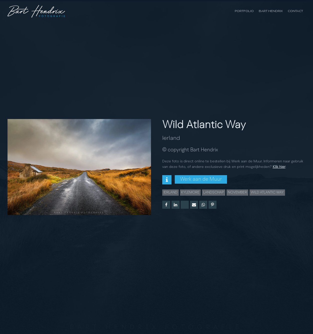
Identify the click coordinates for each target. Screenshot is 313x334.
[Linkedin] (176, 205)
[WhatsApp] (203, 205)
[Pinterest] (212, 205)
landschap (213, 192)
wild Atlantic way (267, 192)
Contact (295, 11)
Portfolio (244, 11)
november (237, 192)
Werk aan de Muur (201, 179)
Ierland (171, 138)
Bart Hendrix (271, 11)
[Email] (194, 205)
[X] (185, 205)
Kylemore (190, 192)
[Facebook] (166, 205)
